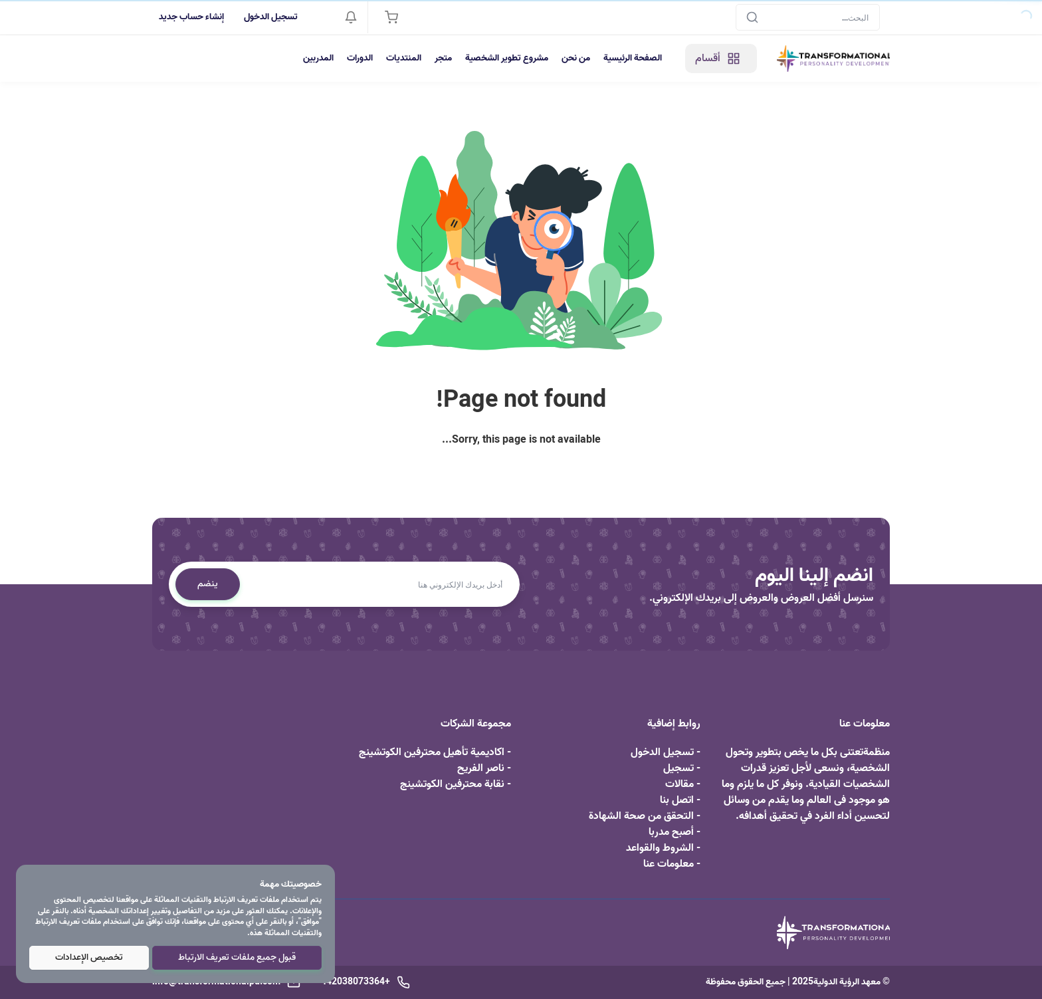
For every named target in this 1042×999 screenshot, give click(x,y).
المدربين (318, 58)
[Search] (808, 17)
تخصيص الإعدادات (89, 957)
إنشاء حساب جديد (191, 17)
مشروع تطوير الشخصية (506, 58)
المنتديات (403, 58)
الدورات (360, 58)
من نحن (576, 58)
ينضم (207, 584)
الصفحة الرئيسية (632, 58)
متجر (443, 58)
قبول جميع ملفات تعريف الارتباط (237, 957)
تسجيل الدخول (271, 17)
